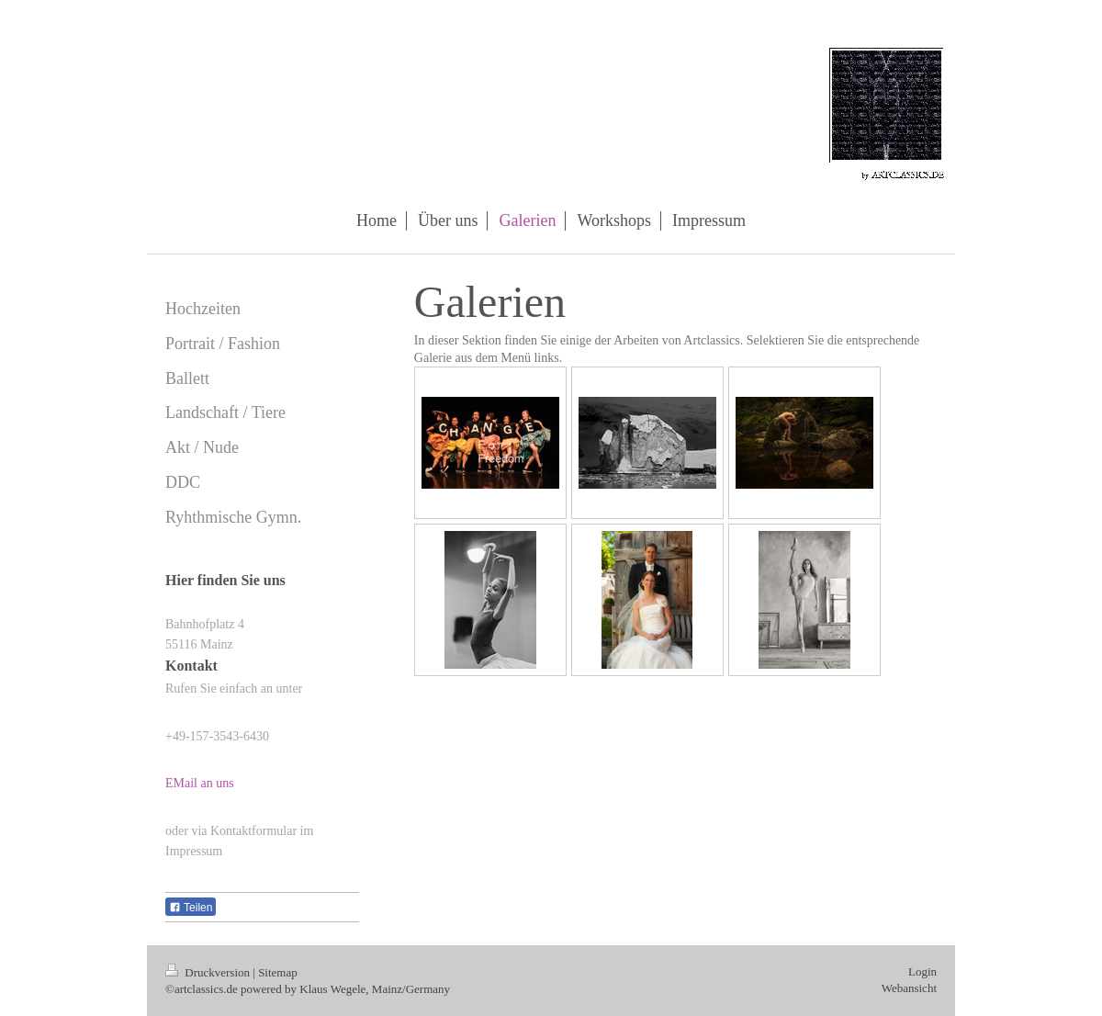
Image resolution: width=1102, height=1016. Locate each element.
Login (922, 971)
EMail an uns (199, 783)
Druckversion (209, 972)
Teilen (190, 907)
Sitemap (278, 972)
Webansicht (909, 988)
